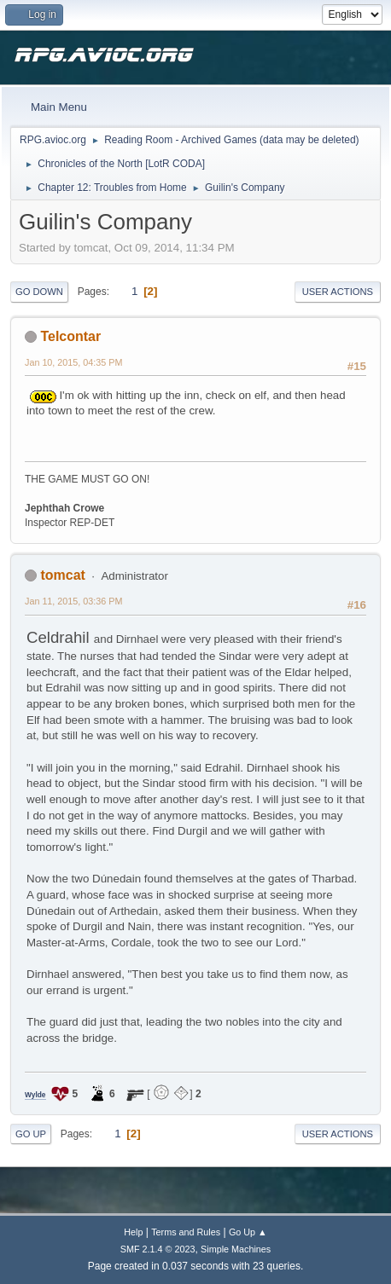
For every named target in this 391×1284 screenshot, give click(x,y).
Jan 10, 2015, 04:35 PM (73, 362)
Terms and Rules (185, 1232)
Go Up (30, 1134)
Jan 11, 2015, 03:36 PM (73, 601)
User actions (337, 291)
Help (133, 1232)
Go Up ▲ (248, 1232)
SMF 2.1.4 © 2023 (158, 1249)
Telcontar (70, 336)
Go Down (39, 291)
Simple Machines (236, 1249)
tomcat (62, 575)
